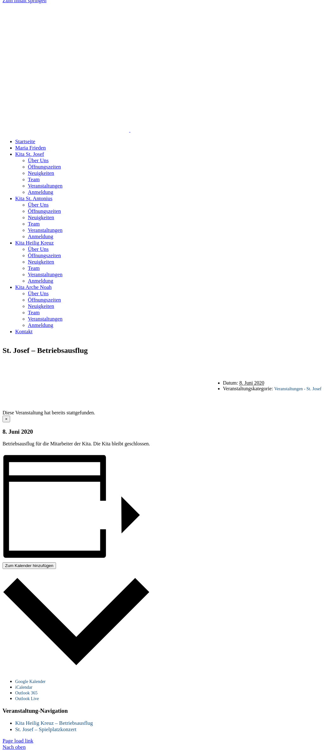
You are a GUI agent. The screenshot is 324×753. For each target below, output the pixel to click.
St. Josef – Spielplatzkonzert (46, 729)
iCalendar (23, 687)
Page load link (18, 741)
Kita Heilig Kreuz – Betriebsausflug (54, 723)
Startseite (174, 364)
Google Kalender (30, 681)
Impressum (199, 375)
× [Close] (6, 419)
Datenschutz (162, 375)
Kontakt (174, 369)
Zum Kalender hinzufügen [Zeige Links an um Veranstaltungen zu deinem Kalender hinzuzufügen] (29, 565)
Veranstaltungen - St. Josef (297, 388)
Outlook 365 (26, 693)
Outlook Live (27, 698)
